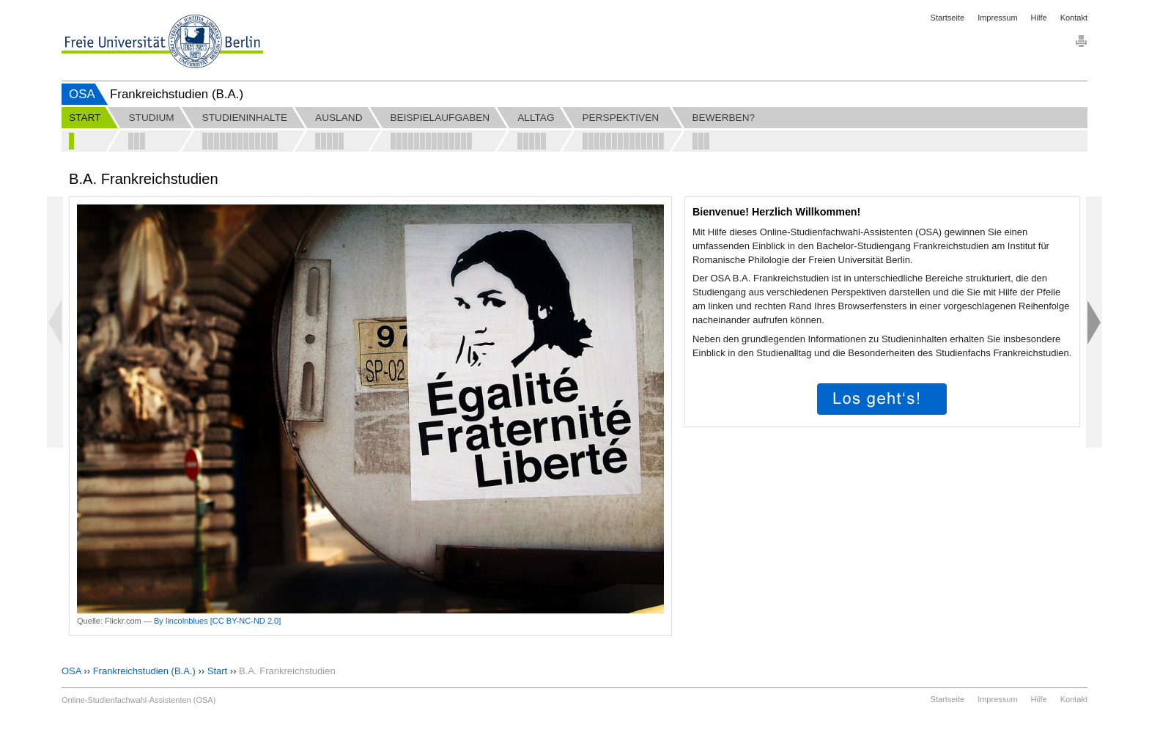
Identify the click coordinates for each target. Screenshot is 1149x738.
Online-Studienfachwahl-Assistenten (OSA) (138, 699)
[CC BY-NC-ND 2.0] (245, 620)
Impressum (997, 17)
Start (217, 670)
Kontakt (1073, 17)
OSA (82, 94)
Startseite (947, 17)
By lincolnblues (181, 620)
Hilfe (1039, 17)
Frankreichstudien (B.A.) (144, 670)
